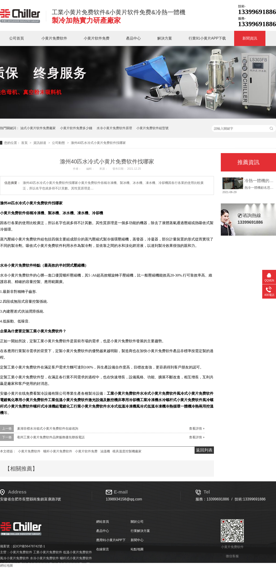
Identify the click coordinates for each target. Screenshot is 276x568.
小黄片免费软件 (54, 38)
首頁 (25, 143)
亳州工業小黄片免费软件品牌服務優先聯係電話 (51, 437)
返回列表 (204, 450)
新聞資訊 (249, 38)
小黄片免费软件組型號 (152, 128)
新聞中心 (137, 540)
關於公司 (137, 521)
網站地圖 (6, 565)
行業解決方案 (140, 531)
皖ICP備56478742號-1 (29, 546)
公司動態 (59, 143)
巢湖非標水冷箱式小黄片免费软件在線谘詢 (47, 428)
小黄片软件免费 (96, 38)
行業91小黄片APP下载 (207, 38)
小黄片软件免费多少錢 (76, 128)
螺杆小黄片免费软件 (57, 451)
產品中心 (133, 38)
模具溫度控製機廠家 (126, 451)
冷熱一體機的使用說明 (259, 180)
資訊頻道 (40, 143)
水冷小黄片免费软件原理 (114, 128)
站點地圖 (137, 549)
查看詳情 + (197, 428)
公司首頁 (16, 38)
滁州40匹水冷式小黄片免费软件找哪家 (98, 143)
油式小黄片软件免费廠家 (38, 128)
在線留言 (102, 549)
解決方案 (164, 38)
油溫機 (105, 451)
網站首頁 (102, 521)
